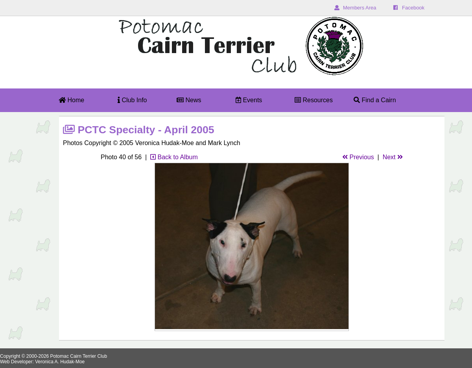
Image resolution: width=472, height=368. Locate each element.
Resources (314, 100)
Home (71, 100)
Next (393, 157)
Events (249, 100)
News (189, 100)
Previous (358, 157)
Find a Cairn (375, 100)
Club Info (132, 100)
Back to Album (174, 157)
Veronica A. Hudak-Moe (60, 361)
